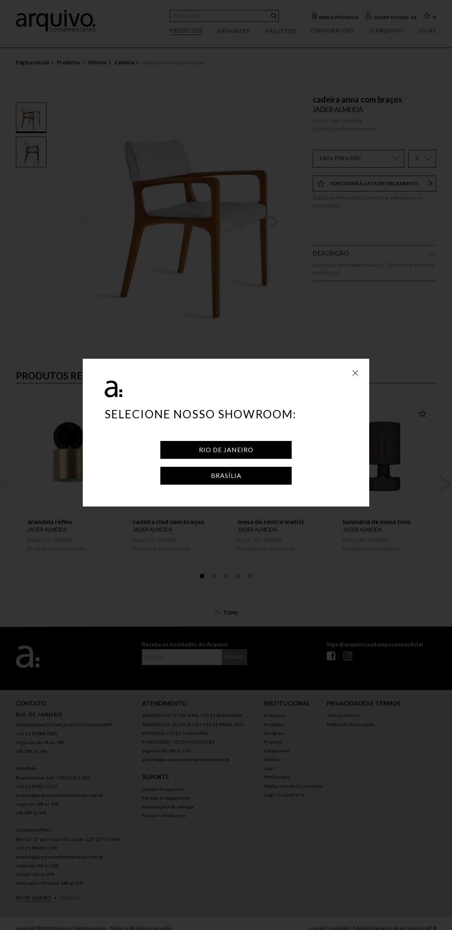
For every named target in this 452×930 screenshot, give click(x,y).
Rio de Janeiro (226, 449)
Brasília (226, 475)
